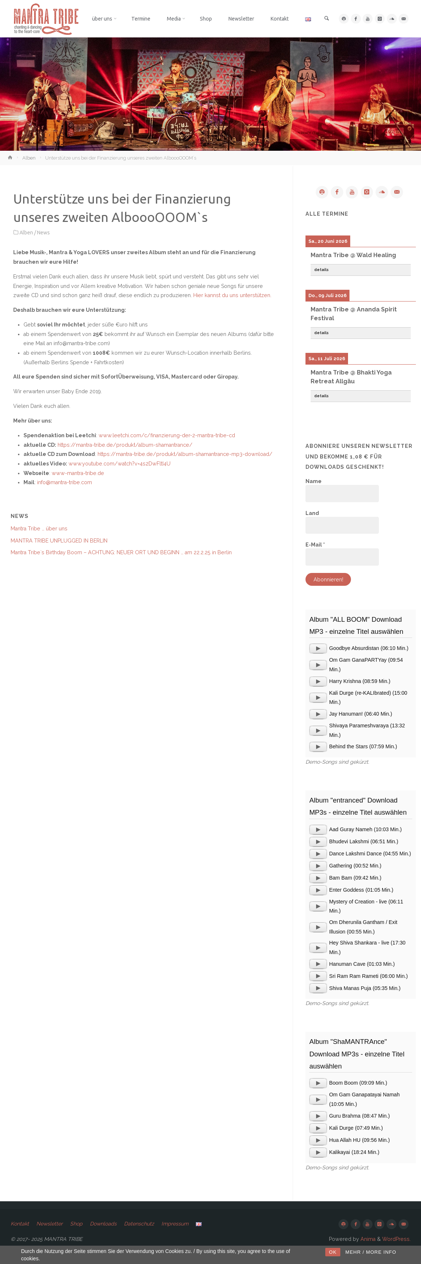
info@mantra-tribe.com (64, 482)
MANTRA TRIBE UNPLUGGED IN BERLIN (59, 541)
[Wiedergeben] (318, 649)
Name (313, 482)
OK (333, 1252)
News (43, 232)
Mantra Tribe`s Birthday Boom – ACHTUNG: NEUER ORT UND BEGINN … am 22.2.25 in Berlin (121, 552)
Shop (77, 1224)
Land (312, 513)
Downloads (104, 1224)
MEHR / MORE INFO (370, 1252)
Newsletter (50, 1224)
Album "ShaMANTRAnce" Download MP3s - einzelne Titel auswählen (356, 1054)
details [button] (321, 269)
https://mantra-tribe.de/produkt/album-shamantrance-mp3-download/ (185, 454)
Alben (29, 158)
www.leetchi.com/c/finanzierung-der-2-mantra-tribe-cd (167, 435)
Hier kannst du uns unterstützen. (232, 295)
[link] (327, 19)
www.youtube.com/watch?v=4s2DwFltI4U (120, 464)
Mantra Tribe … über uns (39, 528)
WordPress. (396, 1239)
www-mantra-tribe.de (78, 473)
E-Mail (315, 545)
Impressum (176, 1224)
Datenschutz (140, 1224)
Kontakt (20, 1224)
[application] (318, 649)
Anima (367, 1239)
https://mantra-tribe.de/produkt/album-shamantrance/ (125, 445)
